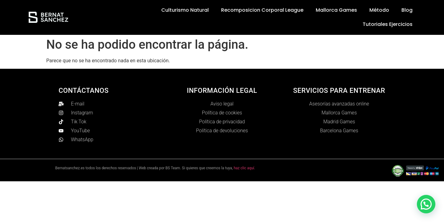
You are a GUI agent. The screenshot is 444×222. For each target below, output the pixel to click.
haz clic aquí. (244, 168)
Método (379, 10)
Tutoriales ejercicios (388, 24)
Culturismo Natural (185, 10)
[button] (426, 204)
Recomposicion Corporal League (262, 10)
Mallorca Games (336, 10)
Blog (407, 10)
